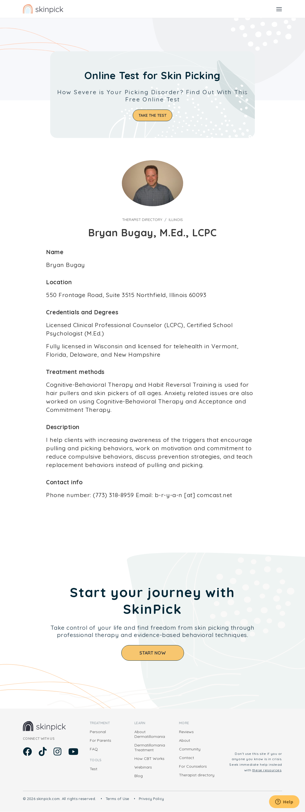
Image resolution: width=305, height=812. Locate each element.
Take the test (152, 115)
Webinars (143, 767)
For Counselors (193, 766)
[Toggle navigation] (279, 9)
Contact (186, 757)
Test (93, 768)
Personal (98, 731)
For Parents (100, 740)
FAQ (94, 749)
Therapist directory (142, 219)
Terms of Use (117, 798)
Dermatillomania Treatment (149, 747)
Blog (138, 775)
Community (189, 749)
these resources (267, 770)
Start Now (152, 653)
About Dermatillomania (149, 734)
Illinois (176, 219)
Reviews (186, 731)
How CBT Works (149, 758)
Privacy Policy (151, 798)
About (184, 740)
